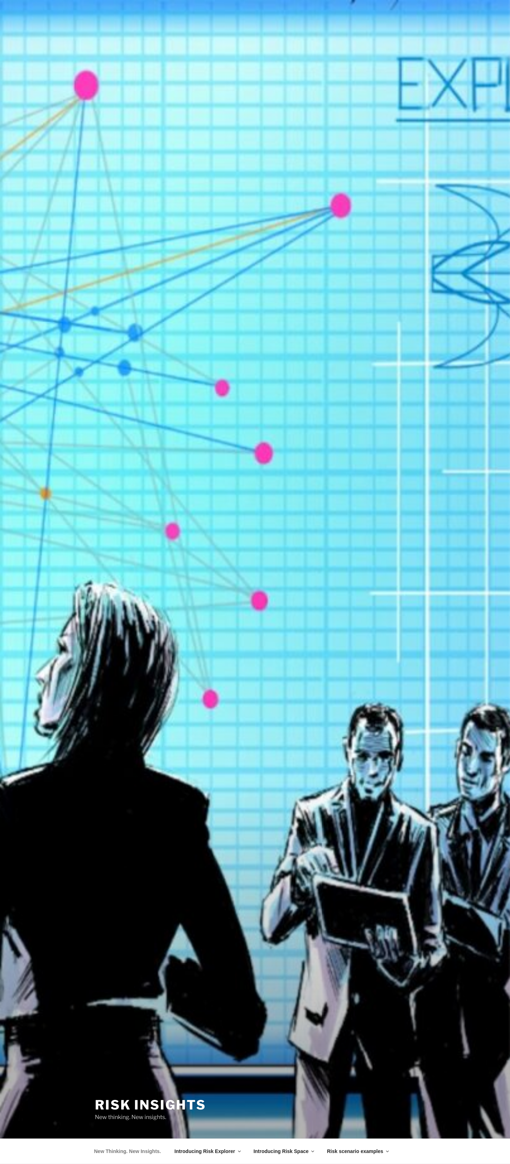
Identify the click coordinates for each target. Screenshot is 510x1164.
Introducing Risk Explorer (208, 1151)
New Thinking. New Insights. (127, 1151)
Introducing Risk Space (285, 1151)
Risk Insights (150, 1105)
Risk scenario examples (358, 1151)
